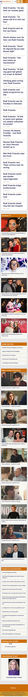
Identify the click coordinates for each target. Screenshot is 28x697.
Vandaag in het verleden (10, 641)
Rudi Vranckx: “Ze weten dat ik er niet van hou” (14, 19)
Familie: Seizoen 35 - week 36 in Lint (10, 425)
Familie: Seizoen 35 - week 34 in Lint (10, 540)
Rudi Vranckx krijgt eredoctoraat (12, 186)
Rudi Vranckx (9, 110)
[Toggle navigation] (26, 1)
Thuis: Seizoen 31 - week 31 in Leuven (11, 501)
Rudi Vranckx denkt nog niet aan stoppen (13, 204)
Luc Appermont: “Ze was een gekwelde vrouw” (13, 607)
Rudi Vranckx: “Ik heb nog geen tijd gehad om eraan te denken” (13, 71)
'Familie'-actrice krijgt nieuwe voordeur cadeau (14, 585)
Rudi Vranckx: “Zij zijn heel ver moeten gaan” (13, 9)
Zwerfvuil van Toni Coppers (9, 355)
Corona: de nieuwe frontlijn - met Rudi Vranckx (12, 133)
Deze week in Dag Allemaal (8, 630)
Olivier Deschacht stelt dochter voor (11, 620)
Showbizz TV (6, 216)
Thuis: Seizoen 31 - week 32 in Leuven (11, 464)
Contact (13, 688)
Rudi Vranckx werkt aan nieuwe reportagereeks (12, 176)
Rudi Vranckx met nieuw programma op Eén (13, 92)
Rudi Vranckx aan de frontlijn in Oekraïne (12, 102)
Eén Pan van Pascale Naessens (10, 359)
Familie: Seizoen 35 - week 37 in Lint (10, 387)
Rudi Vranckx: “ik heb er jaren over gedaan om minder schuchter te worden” (13, 120)
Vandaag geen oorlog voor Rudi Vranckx (13, 82)
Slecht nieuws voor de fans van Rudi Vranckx (13, 38)
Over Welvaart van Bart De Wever (10, 363)
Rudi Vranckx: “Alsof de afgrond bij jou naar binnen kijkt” (13, 49)
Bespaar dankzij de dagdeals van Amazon (12, 347)
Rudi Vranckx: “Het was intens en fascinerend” (12, 60)
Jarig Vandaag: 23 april (10, 656)
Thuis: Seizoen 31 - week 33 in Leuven (11, 406)
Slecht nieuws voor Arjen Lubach (10, 611)
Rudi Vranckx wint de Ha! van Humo (13, 29)
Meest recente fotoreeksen (11, 370)
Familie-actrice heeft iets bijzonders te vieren (13, 581)
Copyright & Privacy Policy (7, 694)
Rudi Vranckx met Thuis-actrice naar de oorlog (13, 165)
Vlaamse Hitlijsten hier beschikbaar (11, 351)
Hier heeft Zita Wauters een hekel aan (11, 634)
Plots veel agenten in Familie (9, 572)
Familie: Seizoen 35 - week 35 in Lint (10, 482)
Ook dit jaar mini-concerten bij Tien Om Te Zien (14, 593)
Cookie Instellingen (9, 695)
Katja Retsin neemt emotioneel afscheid (12, 589)
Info (23, 692)
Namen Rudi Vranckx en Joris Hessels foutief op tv (13, 144)
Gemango (20, 695)
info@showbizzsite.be (20, 694)
